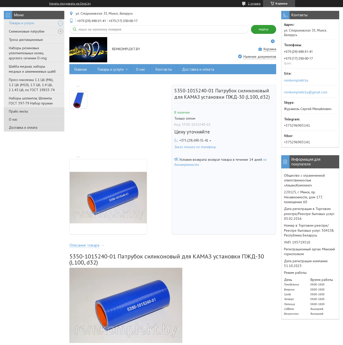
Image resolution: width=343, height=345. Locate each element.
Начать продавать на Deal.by (70, 3)
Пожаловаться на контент (189, 340)
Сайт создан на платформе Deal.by (172, 335)
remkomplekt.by (296, 80)
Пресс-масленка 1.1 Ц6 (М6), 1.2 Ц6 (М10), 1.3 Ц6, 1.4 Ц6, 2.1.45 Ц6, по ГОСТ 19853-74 (32, 84)
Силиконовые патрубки (26, 31)
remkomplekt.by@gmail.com (305, 92)
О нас (13, 119)
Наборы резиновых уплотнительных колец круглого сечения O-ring (28, 53)
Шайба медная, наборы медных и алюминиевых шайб (32, 69)
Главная (80, 69)
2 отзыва (254, 3)
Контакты (164, 69)
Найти (263, 29)
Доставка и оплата (23, 127)
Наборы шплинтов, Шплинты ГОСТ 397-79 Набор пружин (31, 100)
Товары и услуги (21, 23)
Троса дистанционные (26, 39)
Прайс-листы (18, 111)
